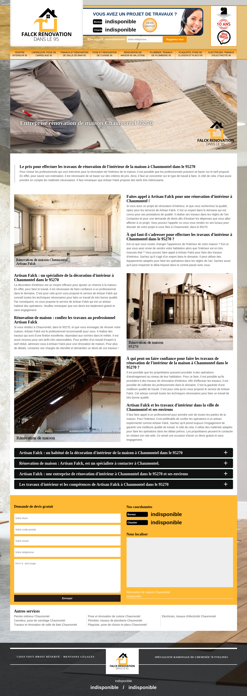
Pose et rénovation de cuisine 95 (104, 54)
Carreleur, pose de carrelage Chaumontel (39, 620)
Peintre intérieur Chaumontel (32, 615)
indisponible (111, 21)
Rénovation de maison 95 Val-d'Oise (133, 54)
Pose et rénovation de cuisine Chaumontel (114, 615)
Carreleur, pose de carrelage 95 (44, 54)
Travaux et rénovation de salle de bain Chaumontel (45, 624)
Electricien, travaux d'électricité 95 (221, 54)
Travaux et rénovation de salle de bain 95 (74, 54)
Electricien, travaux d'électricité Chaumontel (189, 615)
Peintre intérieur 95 (19, 54)
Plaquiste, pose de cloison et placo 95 (190, 54)
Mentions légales (79, 656)
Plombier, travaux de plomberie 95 (161, 54)
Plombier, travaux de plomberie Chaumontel (115, 620)
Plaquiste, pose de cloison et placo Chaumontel (117, 624)
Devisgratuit (142, 25)
